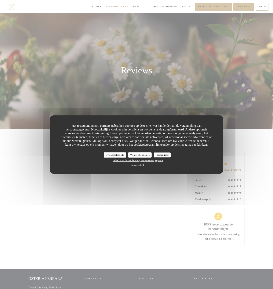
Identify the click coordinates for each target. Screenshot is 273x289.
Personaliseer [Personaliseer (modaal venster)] (162, 154)
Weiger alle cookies (140, 154)
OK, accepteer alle (115, 154)
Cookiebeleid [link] (137, 164)
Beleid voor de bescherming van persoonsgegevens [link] (138, 160)
